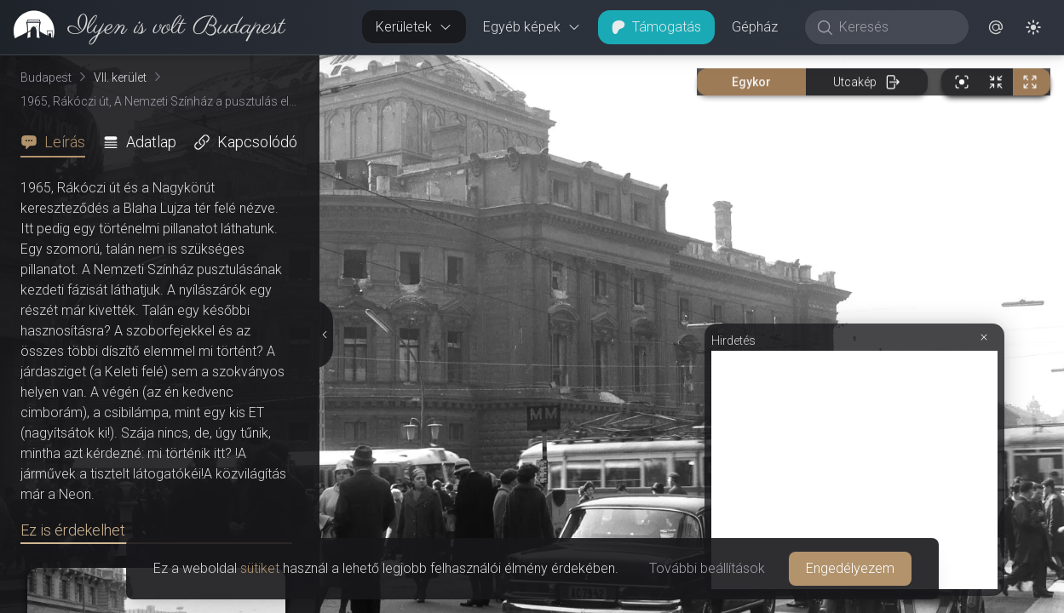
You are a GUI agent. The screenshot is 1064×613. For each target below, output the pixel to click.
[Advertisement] (854, 470)
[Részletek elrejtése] (328, 335)
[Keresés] (896, 27)
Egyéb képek (532, 27)
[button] (996, 27)
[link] (142, 27)
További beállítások (707, 568)
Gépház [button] (755, 27)
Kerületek (414, 27)
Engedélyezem (850, 568)
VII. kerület (120, 77)
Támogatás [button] (656, 27)
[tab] (57, 142)
